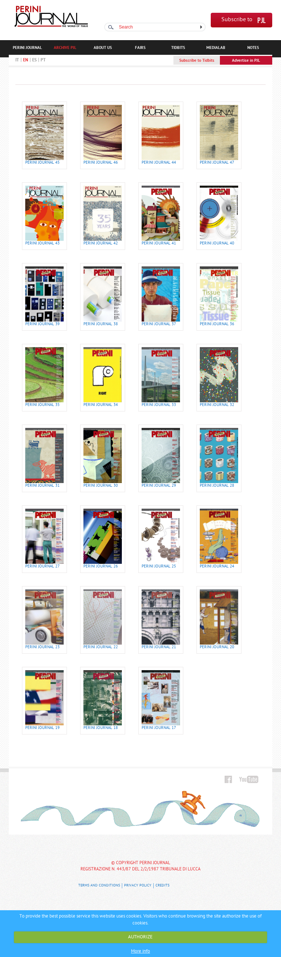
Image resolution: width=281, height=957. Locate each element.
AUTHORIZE (140, 937)
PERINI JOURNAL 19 (42, 728)
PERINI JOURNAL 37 (159, 324)
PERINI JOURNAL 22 (100, 647)
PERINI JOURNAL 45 (42, 163)
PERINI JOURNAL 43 (42, 243)
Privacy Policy (137, 885)
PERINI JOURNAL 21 (159, 647)
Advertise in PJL (246, 60)
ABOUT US (103, 47)
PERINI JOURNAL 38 (100, 324)
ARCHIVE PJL (65, 47)
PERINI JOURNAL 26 (100, 566)
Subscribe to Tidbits (196, 60)
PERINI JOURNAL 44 (159, 163)
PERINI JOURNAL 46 (100, 163)
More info (140, 951)
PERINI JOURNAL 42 (100, 243)
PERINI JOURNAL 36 (217, 324)
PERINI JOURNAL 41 (159, 243)
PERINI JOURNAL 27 (42, 566)
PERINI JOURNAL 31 (42, 486)
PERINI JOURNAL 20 (217, 647)
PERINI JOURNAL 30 (100, 486)
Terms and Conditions (99, 885)
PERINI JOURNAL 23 (42, 647)
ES (34, 60)
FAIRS (140, 47)
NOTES (253, 47)
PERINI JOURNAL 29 (159, 486)
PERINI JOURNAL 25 (159, 566)
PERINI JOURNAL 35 (42, 405)
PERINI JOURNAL (27, 47)
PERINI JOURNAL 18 (100, 728)
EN (25, 60)
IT (17, 60)
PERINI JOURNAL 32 (217, 405)
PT (43, 60)
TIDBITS (178, 47)
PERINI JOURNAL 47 (217, 163)
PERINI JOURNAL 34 (100, 405)
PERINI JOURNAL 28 (217, 486)
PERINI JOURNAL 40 (217, 243)
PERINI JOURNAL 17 (159, 728)
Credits (162, 885)
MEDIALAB (215, 47)
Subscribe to (236, 20)
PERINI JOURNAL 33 (159, 405)
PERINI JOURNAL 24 (217, 566)
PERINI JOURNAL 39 (42, 324)
